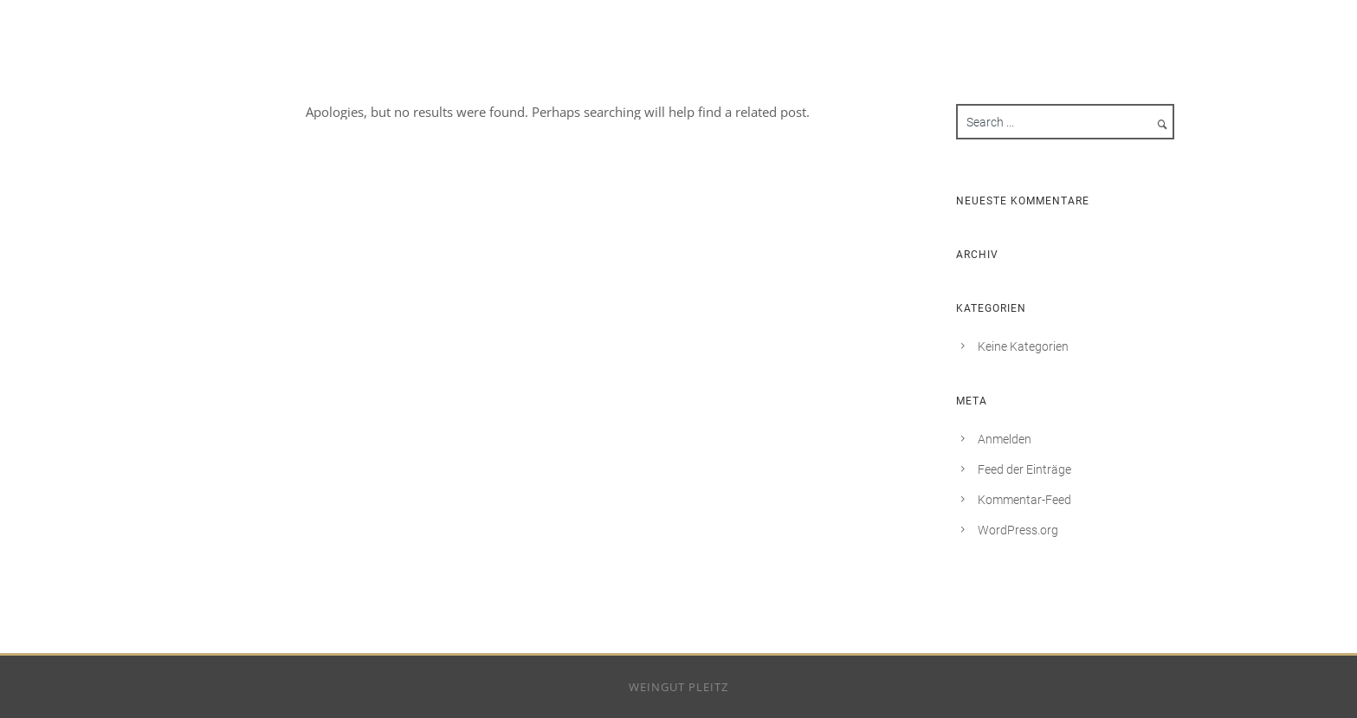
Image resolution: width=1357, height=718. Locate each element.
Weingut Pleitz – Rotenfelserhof (1055, 17)
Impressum (1239, 17)
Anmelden (1004, 439)
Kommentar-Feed (1024, 500)
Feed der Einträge (1024, 469)
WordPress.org (1018, 530)
